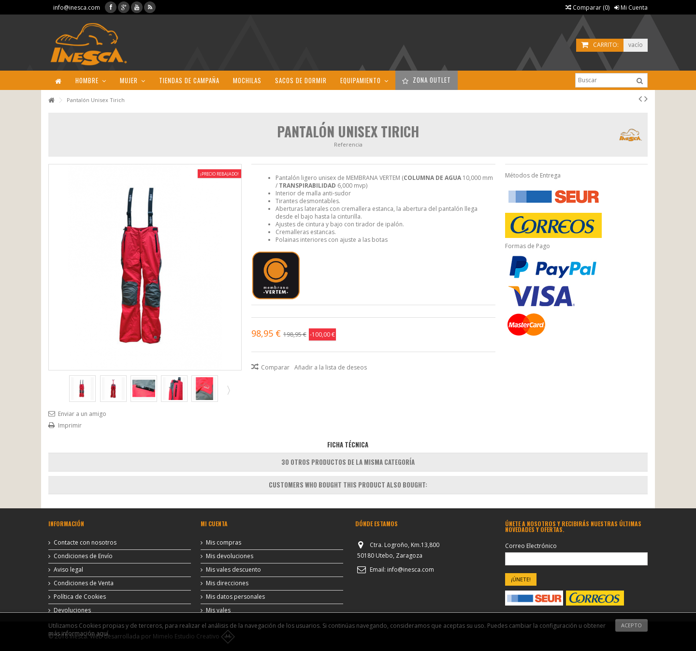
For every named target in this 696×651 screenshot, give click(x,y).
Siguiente (227, 390)
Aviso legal (68, 570)
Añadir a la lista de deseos (330, 367)
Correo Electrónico (531, 546)
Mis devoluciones (229, 556)
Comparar (275, 367)
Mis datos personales (235, 597)
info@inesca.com (76, 7)
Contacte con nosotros (85, 543)
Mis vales (218, 610)
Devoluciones (72, 610)
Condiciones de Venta (84, 583)
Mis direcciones (227, 583)
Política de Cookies (80, 597)
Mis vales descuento (233, 570)
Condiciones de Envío (83, 556)
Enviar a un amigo (82, 414)
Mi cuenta (214, 523)
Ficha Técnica (347, 444)
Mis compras (223, 543)
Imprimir (70, 425)
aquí (102, 633)
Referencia (348, 144)
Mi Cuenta (631, 7)
